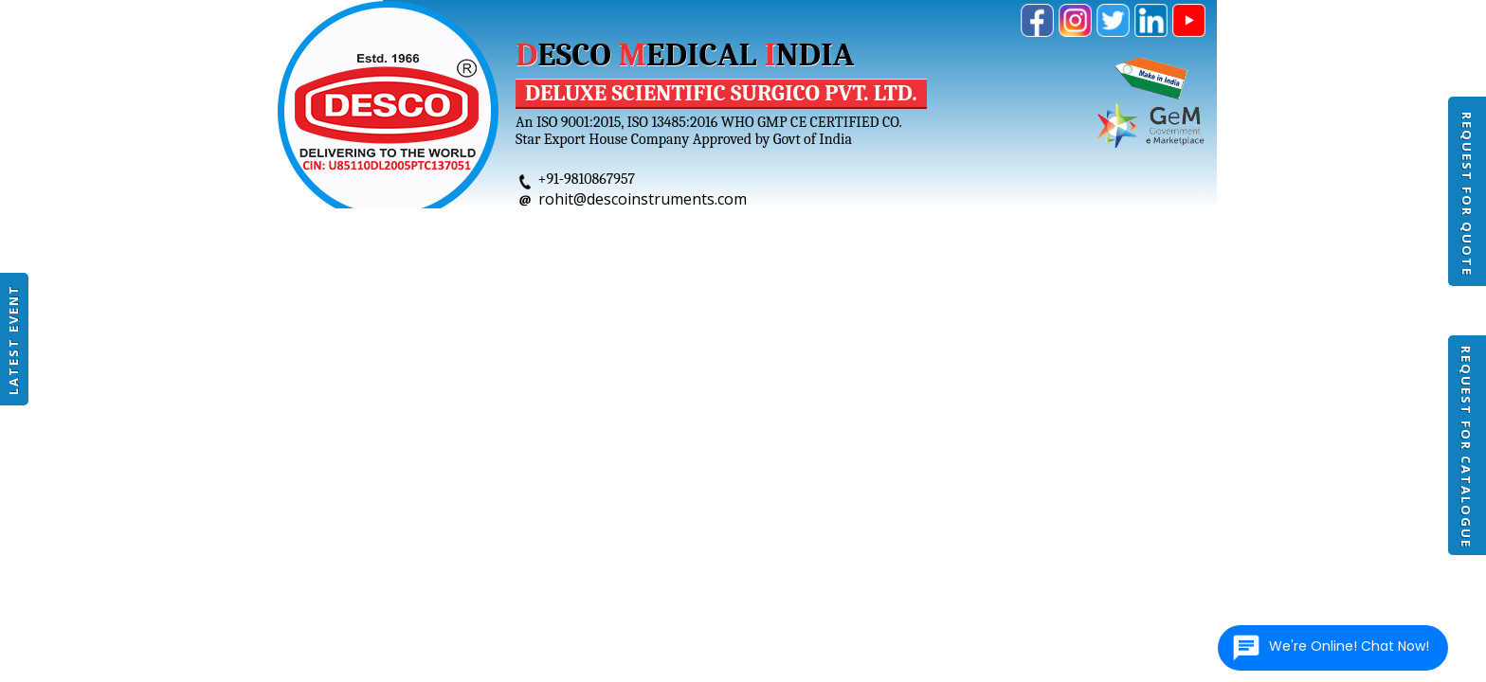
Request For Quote (1467, 194)
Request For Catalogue (1466, 447)
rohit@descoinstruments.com (642, 198)
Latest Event (13, 339)
